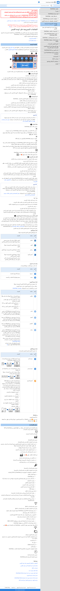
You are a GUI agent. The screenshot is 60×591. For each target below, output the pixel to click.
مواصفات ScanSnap (17, 288)
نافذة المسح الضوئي (12, 49)
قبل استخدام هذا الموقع (31, 587)
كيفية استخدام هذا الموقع (21, 587)
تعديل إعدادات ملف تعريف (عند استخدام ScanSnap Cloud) (26, 577)
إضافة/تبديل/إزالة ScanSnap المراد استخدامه (51, 53)
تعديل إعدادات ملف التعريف (32, 575)
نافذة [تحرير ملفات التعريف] (18, 226)
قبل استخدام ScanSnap (53, 13)
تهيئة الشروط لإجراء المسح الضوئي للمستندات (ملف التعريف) (51, 47)
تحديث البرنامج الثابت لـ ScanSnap (50, 37)
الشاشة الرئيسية (32, 38)
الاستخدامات (55, 56)
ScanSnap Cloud (16, 341)
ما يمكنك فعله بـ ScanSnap (51, 16)
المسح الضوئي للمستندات (53, 43)
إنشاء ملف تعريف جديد (33, 570)
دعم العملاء (13, 587)
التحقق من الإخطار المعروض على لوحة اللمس (29, 563)
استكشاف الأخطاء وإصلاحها (52, 61)
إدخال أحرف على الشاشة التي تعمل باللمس (49, 28)
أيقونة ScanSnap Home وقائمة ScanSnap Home (50, 34)
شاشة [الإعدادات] (32, 40)
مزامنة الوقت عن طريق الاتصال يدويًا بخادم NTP (28, 580)
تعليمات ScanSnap (54, 8)
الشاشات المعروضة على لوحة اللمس (51, 24)
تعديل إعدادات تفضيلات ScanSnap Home (51, 40)
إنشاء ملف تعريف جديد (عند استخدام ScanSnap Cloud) (27, 573)
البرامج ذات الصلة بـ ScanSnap (50, 31)
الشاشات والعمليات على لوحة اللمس (49, 21)
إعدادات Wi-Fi (55, 58)
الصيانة (56, 63)
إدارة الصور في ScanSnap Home (51, 50)
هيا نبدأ (57, 11)
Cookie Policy (7, 587)
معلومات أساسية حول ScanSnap (50, 18)
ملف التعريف (12, 47)
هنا (9, 26)
